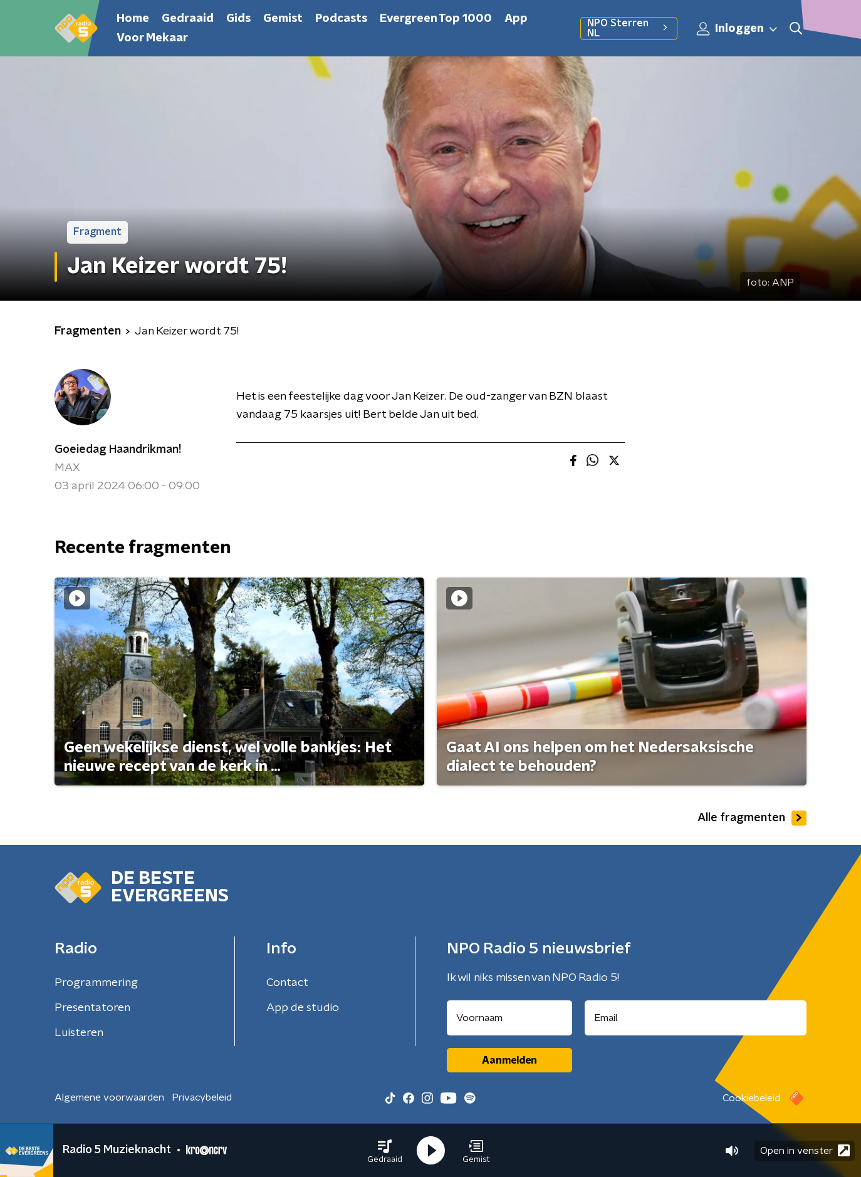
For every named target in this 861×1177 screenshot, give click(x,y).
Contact (287, 982)
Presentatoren (92, 1008)
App (516, 18)
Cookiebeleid (751, 1098)
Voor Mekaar (152, 38)
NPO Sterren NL (629, 28)
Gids (238, 18)
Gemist (283, 18)
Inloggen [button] (737, 29)
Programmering (96, 982)
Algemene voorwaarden (109, 1097)
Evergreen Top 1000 (436, 18)
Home (133, 18)
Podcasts (341, 18)
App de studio (302, 1008)
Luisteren (79, 1033)
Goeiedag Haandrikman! (118, 449)
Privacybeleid (202, 1097)
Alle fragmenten (751, 818)
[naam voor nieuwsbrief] (509, 1017)
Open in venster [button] (805, 1150)
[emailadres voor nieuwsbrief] (696, 1017)
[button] (385, 1151)
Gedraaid (188, 18)
